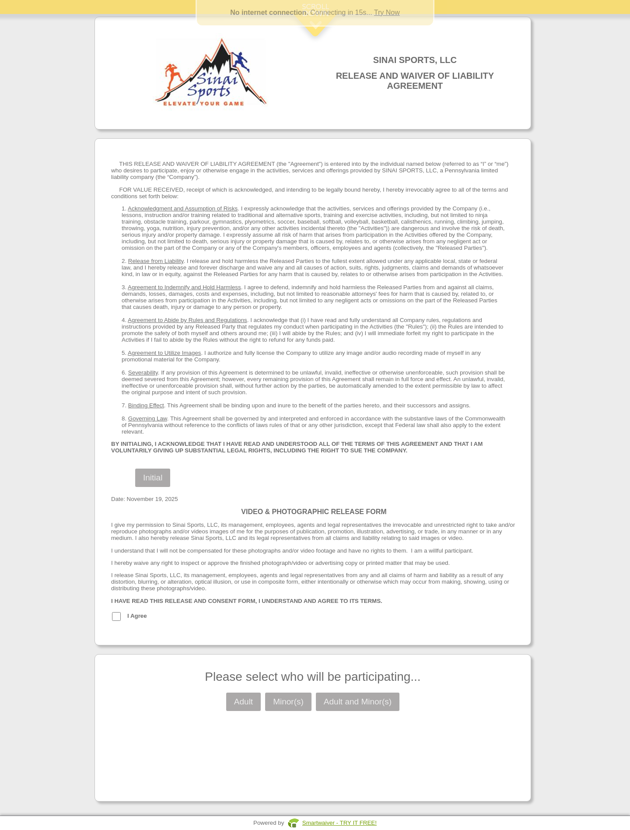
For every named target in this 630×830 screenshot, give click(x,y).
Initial (152, 477)
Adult (243, 701)
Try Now (387, 12)
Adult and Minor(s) (358, 701)
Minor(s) (288, 701)
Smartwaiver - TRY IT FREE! (339, 822)
